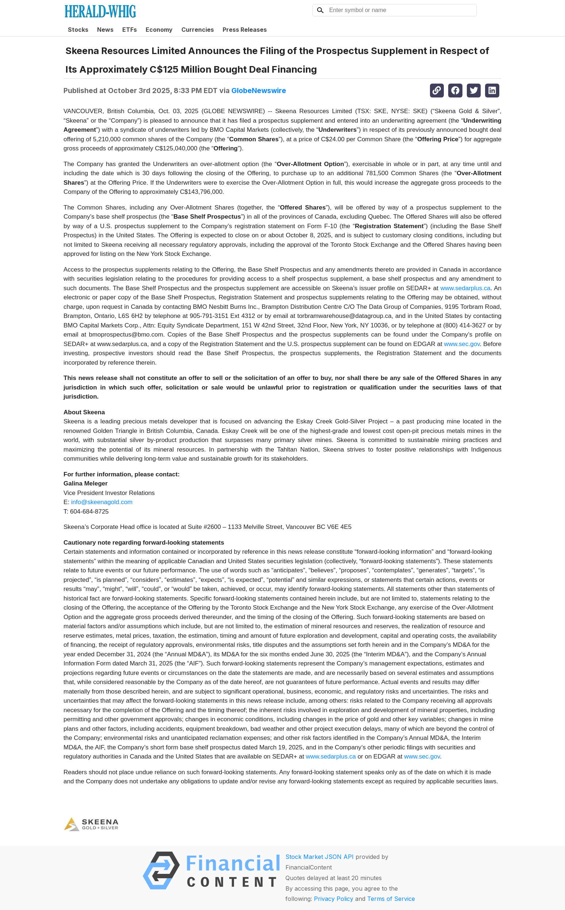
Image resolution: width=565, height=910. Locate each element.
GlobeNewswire (258, 90)
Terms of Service (391, 898)
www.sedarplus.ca (466, 288)
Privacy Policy (333, 898)
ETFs (129, 29)
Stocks (78, 29)
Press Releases (245, 29)
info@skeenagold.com (101, 502)
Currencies (197, 29)
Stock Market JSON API (319, 856)
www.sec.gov (462, 344)
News (105, 29)
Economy (159, 29)
